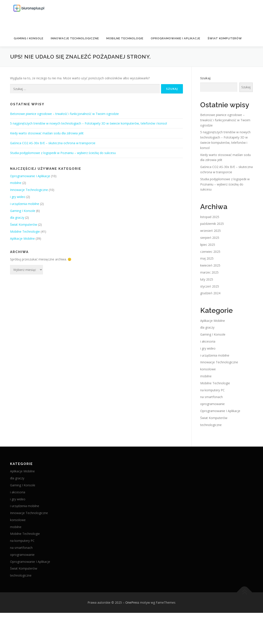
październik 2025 (212, 224)
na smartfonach (211, 397)
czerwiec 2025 (210, 252)
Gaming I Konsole (28, 38)
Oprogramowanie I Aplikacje (175, 38)
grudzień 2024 (210, 293)
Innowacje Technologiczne (75, 38)
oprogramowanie (212, 404)
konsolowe (208, 369)
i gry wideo (17, 197)
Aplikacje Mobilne (22, 238)
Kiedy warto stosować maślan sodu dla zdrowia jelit (47, 133)
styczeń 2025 (209, 286)
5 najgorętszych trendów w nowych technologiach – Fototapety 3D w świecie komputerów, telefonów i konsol (88, 123)
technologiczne (211, 425)
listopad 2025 (209, 217)
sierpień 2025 (209, 238)
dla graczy (17, 217)
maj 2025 (207, 258)
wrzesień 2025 (210, 231)
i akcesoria (207, 341)
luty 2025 (206, 279)
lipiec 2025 (207, 245)
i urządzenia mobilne (24, 204)
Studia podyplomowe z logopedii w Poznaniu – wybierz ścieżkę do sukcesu (63, 153)
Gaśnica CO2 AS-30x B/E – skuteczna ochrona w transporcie (52, 143)
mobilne (15, 183)
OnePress (132, 602)
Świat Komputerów (225, 38)
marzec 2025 (209, 272)
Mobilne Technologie (124, 38)
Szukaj (205, 78)
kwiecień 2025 (210, 265)
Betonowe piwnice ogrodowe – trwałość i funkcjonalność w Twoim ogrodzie (64, 114)
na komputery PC (212, 390)
